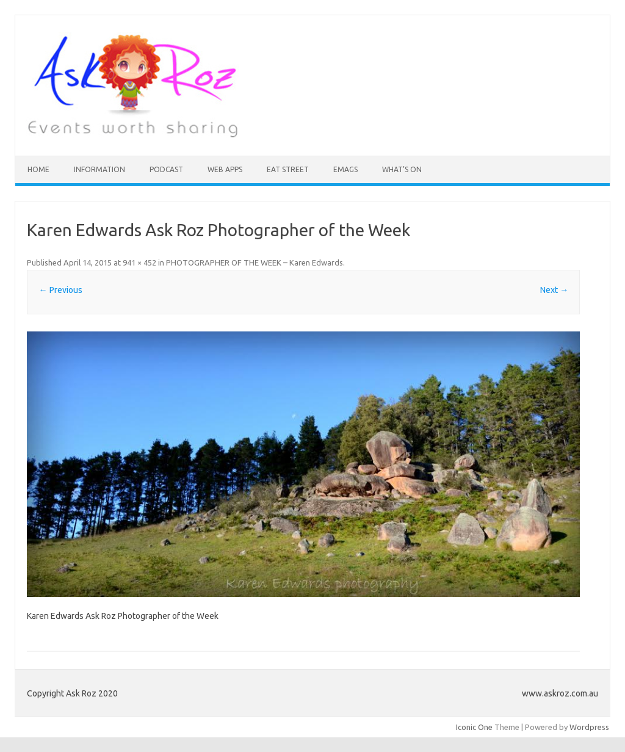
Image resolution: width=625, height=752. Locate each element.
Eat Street (288, 169)
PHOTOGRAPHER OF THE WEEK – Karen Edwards (254, 262)
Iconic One (474, 727)
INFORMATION (99, 169)
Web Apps (225, 169)
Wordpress (589, 727)
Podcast (166, 169)
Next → (554, 290)
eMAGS (345, 169)
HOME (38, 169)
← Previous (60, 290)
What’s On (402, 169)
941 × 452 (139, 262)
